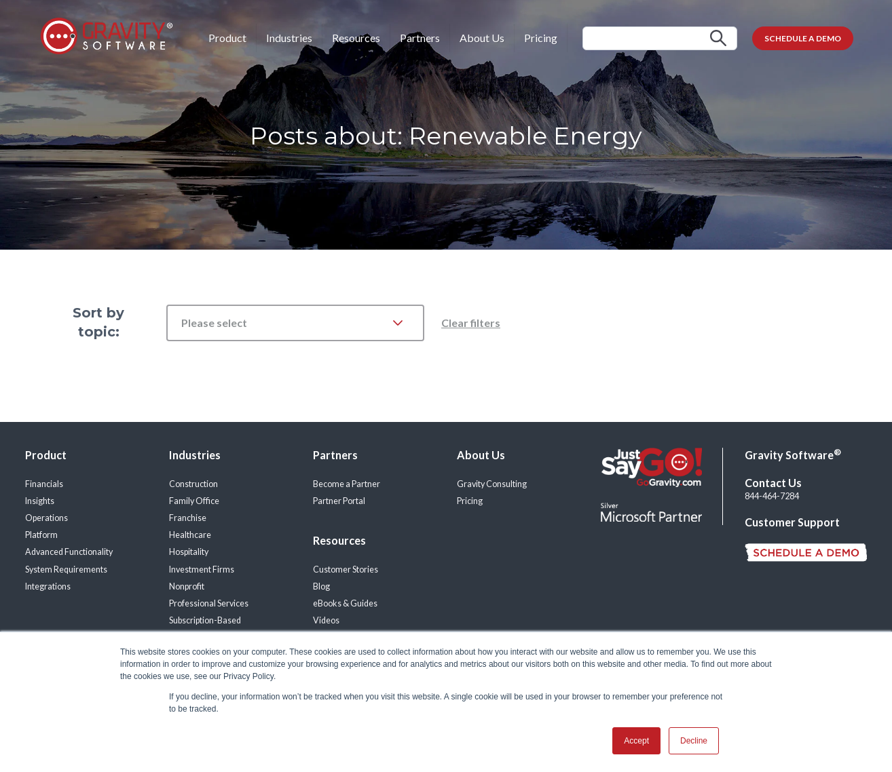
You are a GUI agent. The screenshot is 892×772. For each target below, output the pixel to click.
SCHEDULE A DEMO (802, 38)
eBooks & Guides (345, 603)
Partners (420, 37)
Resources (356, 37)
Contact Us (773, 482)
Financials (44, 484)
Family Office (194, 501)
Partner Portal (339, 501)
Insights (39, 501)
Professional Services (208, 603)
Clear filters (470, 322)
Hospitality (188, 552)
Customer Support (792, 522)
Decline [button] (693, 741)
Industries (289, 37)
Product (227, 37)
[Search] (659, 38)
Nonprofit (186, 586)
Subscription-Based (205, 620)
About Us (482, 37)
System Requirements (66, 569)
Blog (321, 586)
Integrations (48, 586)
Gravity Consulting (492, 484)
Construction (193, 484)
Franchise (187, 518)
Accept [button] (636, 741)
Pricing (540, 37)
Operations (46, 518)
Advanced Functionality (69, 552)
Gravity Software (793, 454)
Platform (41, 535)
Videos (326, 620)
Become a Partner (346, 484)
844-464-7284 (772, 496)
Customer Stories (345, 569)
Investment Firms (201, 569)
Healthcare (190, 535)
